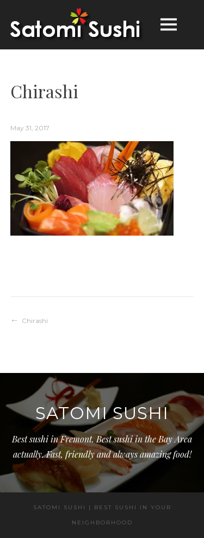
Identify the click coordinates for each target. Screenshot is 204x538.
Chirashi (35, 321)
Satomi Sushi (102, 413)
